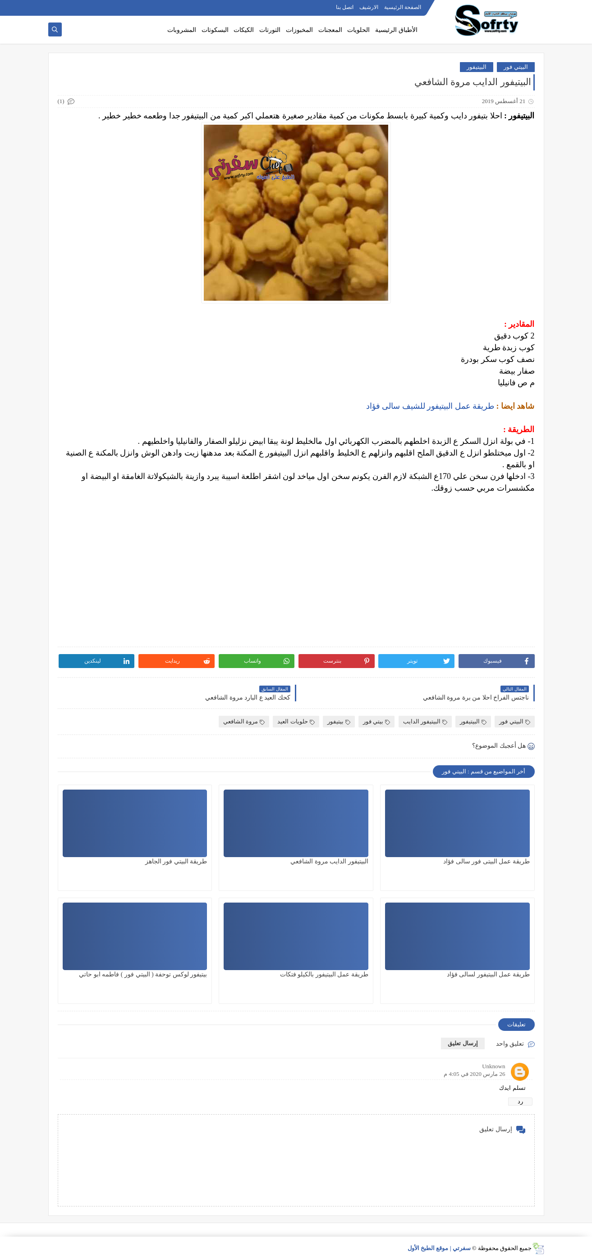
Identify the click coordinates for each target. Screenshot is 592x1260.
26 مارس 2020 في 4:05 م (474, 1073)
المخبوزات (299, 30)
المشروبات (181, 30)
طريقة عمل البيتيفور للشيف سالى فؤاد (430, 406)
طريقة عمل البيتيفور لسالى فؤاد (488, 974)
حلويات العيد (295, 721)
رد (520, 1101)
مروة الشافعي (244, 721)
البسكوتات (215, 30)
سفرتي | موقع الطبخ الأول (439, 1248)
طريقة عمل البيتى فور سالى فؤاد (486, 861)
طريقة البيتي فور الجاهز (176, 861)
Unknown (493, 1066)
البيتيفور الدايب (425, 721)
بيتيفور (338, 721)
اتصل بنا (344, 7)
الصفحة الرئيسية (402, 7)
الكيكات (244, 30)
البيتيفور (476, 66)
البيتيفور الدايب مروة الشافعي (329, 861)
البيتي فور (516, 66)
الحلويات (358, 30)
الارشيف (368, 7)
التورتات (269, 30)
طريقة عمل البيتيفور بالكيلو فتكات (324, 974)
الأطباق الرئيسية (396, 30)
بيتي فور (376, 721)
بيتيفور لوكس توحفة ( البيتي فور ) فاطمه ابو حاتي (143, 974)
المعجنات (330, 30)
